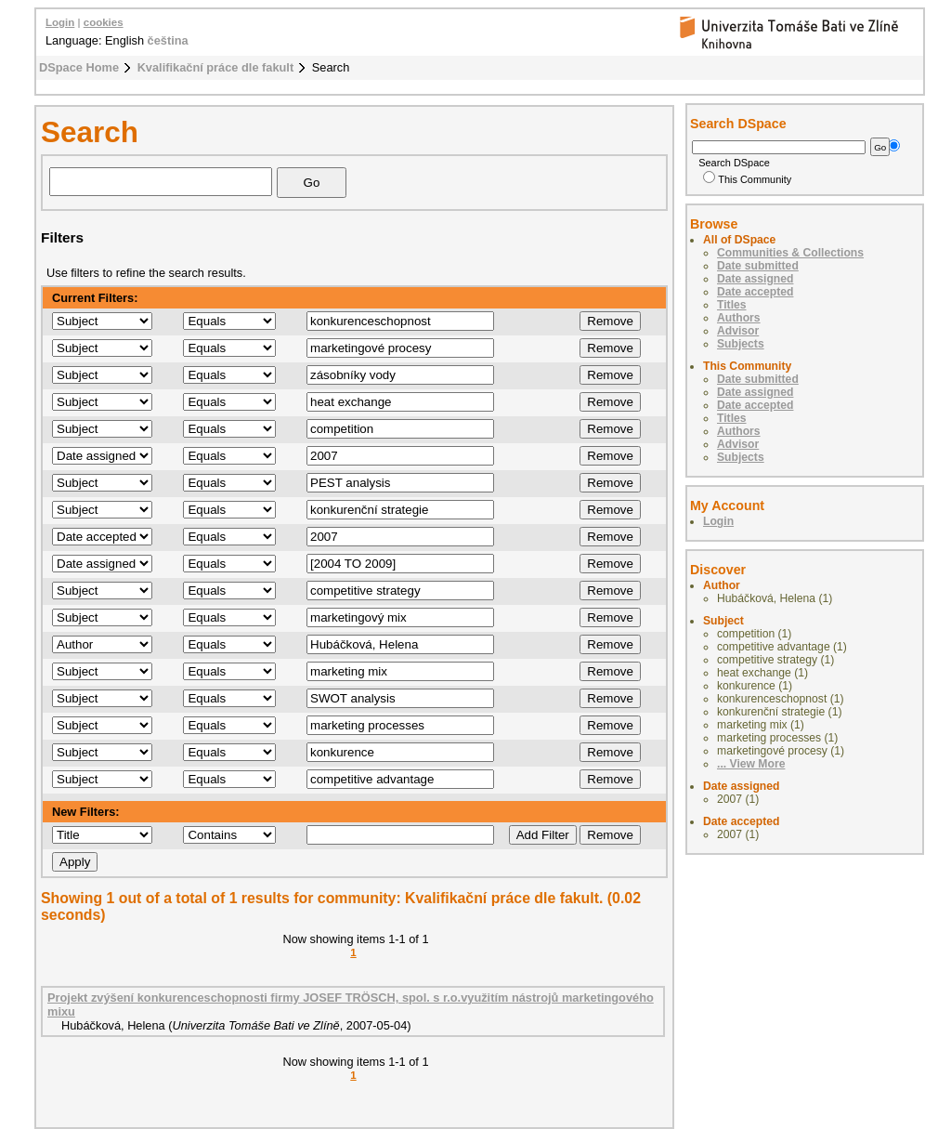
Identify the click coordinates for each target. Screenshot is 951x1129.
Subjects (740, 343)
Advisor (738, 330)
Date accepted (755, 291)
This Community (747, 179)
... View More (751, 763)
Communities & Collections (790, 252)
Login (60, 22)
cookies (104, 22)
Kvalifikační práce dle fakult (215, 67)
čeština (168, 40)
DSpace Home (79, 67)
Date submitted (758, 265)
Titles (732, 304)
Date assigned (755, 278)
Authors (739, 317)
